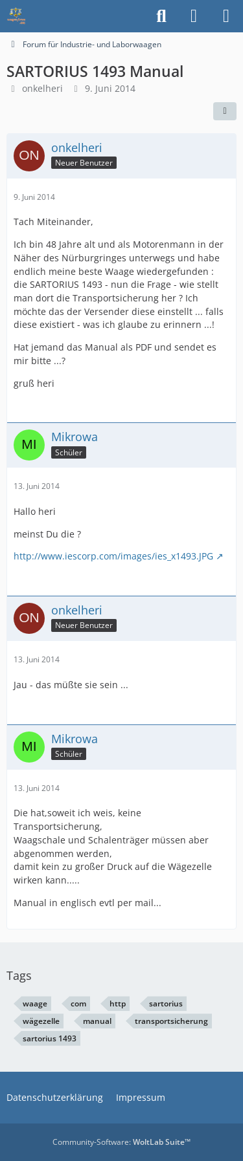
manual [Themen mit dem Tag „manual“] (97, 1020)
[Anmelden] (194, 16)
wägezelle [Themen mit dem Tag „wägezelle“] (41, 1020)
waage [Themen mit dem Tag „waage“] (35, 1003)
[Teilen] (225, 111)
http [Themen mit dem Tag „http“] (118, 1003)
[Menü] (226, 16)
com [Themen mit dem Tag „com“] (78, 1003)
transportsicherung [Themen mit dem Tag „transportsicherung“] (171, 1020)
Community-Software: (121, 1141)
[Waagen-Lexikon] (16, 16)
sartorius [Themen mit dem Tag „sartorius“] (166, 1003)
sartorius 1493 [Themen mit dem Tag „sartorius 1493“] (49, 1038)
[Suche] (161, 16)
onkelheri (42, 88)
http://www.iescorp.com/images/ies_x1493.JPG (113, 556)
